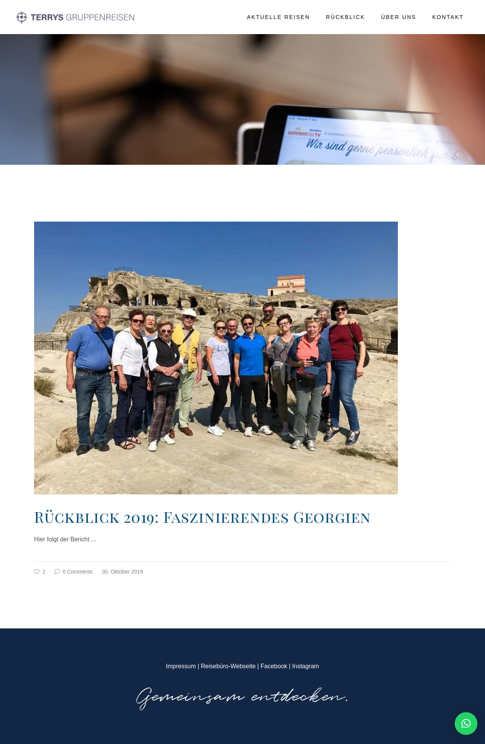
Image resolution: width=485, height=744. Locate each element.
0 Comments (73, 572)
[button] (466, 723)
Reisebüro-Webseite (228, 666)
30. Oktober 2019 (122, 572)
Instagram (305, 666)
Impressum (181, 666)
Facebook (274, 666)
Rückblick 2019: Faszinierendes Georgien (202, 516)
